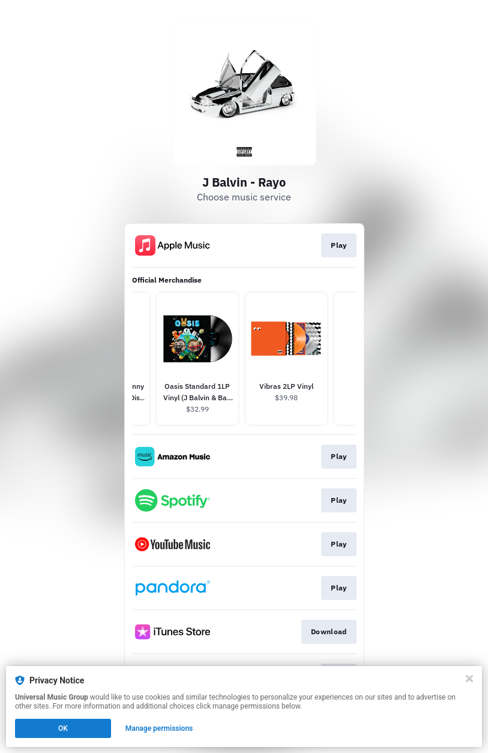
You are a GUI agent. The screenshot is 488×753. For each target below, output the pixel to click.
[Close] (469, 678)
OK (63, 728)
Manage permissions (159, 728)
